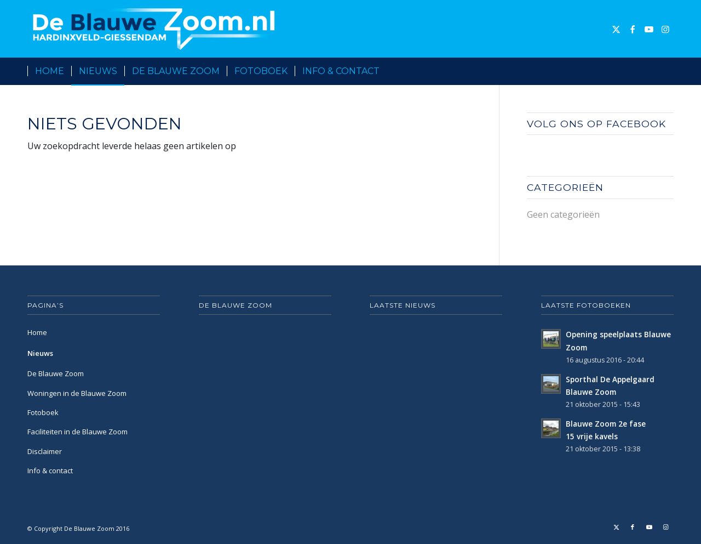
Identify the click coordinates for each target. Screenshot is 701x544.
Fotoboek (43, 412)
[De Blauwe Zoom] (155, 29)
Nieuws (40, 353)
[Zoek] (667, 71)
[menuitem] (49, 71)
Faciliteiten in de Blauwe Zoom (77, 432)
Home (37, 332)
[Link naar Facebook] (632, 29)
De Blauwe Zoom (55, 373)
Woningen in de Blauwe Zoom (77, 393)
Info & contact (50, 470)
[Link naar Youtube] (649, 29)
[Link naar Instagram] (665, 29)
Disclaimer (44, 451)
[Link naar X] (616, 29)
